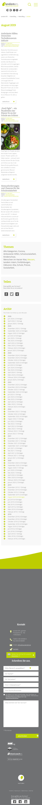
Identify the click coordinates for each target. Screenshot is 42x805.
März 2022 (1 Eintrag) (15, 429)
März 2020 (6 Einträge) (15, 477)
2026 (9, 316)
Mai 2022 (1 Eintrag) (14, 424)
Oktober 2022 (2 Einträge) (17, 414)
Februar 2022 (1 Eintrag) (16, 431)
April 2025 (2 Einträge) (15, 343)
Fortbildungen (23, 262)
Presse (27, 265)
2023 (9, 382)
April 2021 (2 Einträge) (15, 453)
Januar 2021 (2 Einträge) (16, 458)
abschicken (22, 736)
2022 (9, 409)
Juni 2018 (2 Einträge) (15, 531)
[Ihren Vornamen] (21, 679)
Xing (17, 294)
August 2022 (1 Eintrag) (16, 419)
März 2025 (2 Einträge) (15, 345)
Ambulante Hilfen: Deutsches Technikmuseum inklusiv (9, 37)
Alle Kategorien (10, 251)
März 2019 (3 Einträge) (15, 509)
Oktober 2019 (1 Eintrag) (16, 492)
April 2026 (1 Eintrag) (15, 321)
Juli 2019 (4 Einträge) (15, 500)
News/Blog (13, 16)
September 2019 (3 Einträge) (17, 495)
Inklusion (7, 265)
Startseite (10, 4)
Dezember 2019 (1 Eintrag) (17, 487)
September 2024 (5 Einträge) (17, 363)
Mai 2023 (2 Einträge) (15, 399)
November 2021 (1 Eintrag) (17, 441)
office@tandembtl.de (24, 645)
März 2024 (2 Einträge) (15, 375)
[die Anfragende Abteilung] (21, 668)
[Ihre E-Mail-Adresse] (21, 685)
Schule (20, 265)
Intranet (11, 790)
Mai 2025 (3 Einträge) (15, 341)
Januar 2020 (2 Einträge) (16, 482)
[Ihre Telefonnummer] (21, 690)
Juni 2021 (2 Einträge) (15, 448)
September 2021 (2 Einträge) (17, 446)
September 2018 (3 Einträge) (17, 524)
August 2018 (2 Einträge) (16, 526)
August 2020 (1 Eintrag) (16, 468)
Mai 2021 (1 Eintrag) (14, 451)
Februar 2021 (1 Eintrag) (16, 456)
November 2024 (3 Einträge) (17, 358)
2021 (9, 436)
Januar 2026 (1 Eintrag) (15, 324)
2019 (9, 485)
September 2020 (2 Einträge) (17, 465)
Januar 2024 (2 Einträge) (16, 380)
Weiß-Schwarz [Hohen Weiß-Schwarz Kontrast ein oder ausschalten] (10, 10)
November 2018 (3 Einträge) (17, 519)
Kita (14, 265)
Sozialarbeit (8, 267)
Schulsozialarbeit (28, 254)
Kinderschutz (9, 256)
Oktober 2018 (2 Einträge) (17, 521)
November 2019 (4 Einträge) (17, 490)
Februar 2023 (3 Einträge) (16, 407)
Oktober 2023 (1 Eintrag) (16, 390)
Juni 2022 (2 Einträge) (15, 421)
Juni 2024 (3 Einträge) (15, 368)
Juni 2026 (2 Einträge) (15, 319)
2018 (9, 514)
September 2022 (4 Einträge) (17, 416)
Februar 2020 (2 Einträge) (16, 480)
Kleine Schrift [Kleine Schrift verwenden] (14, 10)
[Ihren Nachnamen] (21, 674)
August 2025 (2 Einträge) (16, 333)
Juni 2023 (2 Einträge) (15, 397)
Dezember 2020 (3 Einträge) (17, 463)
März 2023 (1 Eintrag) (15, 404)
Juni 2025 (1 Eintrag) (14, 338)
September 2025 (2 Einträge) (17, 331)
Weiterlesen (9, 102)
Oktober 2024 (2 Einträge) (17, 360)
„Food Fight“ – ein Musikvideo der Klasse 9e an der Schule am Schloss (9, 112)
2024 (9, 353)
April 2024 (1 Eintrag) (15, 372)
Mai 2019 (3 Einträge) (15, 504)
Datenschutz (24, 790)
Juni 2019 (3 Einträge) (15, 502)
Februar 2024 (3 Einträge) (16, 377)
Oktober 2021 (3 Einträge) (17, 443)
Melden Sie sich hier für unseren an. (21, 655)
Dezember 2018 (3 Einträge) (17, 517)
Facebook (6, 294)
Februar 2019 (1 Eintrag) (16, 512)
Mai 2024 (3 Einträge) (15, 370)
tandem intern (9, 262)
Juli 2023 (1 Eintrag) (14, 394)
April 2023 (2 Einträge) (15, 402)
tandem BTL (4, 16)
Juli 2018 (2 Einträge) (15, 529)
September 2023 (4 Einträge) (17, 392)
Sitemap (31, 790)
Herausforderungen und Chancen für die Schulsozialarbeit (10, 188)
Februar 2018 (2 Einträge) (16, 539)
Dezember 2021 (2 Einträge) (17, 438)
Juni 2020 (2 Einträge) (15, 470)
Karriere (15, 649)
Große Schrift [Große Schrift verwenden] (17, 10)
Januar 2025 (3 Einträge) (16, 350)
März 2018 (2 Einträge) (15, 536)
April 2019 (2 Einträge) (15, 507)
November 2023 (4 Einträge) (17, 387)
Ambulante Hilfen (11, 254)
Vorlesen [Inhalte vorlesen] (20, 10)
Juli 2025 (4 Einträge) (15, 336)
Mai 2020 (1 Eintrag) (14, 473)
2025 (9, 326)
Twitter (11, 294)
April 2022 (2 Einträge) (15, 426)
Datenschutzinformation (12, 698)
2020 (9, 460)
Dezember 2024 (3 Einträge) (17, 355)
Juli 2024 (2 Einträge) (15, 365)
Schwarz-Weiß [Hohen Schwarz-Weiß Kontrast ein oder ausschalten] (7, 10)
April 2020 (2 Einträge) (15, 475)
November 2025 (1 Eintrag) (17, 328)
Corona (21, 251)
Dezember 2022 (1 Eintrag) (17, 411)
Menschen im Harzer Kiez (15, 259)
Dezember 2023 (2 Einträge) (17, 385)
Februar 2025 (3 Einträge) (16, 348)
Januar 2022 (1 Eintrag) (15, 434)
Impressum (17, 790)
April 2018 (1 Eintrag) (15, 534)
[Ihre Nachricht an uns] (21, 713)
